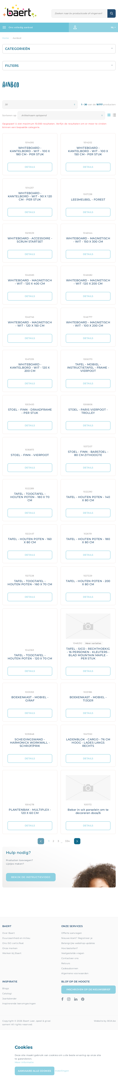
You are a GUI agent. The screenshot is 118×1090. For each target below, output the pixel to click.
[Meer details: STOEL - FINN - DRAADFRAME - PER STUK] (29, 408)
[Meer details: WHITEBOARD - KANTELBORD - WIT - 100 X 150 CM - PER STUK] (88, 148)
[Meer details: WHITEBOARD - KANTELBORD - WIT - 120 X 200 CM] (29, 364)
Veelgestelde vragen (72, 953)
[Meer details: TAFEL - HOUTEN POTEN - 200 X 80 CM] (88, 579)
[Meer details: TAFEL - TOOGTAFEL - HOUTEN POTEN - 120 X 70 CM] (29, 637)
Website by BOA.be (105, 1021)
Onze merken (9, 948)
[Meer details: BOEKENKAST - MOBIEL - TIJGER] (88, 696)
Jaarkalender (9, 998)
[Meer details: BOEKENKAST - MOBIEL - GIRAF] (29, 696)
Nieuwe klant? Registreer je (76, 938)
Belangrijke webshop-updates (78, 943)
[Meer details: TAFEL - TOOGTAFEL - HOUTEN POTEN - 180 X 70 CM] (29, 494)
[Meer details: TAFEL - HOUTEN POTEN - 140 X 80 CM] (88, 494)
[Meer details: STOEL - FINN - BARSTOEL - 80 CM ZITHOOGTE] (88, 450)
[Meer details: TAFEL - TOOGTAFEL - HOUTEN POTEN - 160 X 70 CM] (29, 579)
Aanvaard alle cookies (34, 1070)
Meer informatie (24, 1062)
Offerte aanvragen (71, 933)
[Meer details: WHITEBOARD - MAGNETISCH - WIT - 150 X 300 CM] (88, 237)
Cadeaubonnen (69, 968)
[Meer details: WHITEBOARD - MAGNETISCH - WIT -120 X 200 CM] (88, 279)
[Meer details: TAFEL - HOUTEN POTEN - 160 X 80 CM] (29, 537)
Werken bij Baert (11, 953)
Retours (65, 963)
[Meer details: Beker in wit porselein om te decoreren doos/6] (88, 795)
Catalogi (7, 993)
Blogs (5, 988)
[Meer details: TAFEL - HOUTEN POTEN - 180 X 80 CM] (88, 537)
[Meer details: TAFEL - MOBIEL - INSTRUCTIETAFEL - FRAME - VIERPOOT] (88, 364)
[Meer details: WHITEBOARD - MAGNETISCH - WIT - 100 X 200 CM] (88, 321)
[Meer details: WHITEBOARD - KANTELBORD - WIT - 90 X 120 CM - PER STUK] (29, 193)
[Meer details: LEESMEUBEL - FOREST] (88, 193)
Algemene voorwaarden (74, 973)
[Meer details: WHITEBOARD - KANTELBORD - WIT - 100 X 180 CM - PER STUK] (29, 148)
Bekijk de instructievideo (30, 877)
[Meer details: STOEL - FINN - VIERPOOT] (29, 450)
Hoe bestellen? (69, 948)
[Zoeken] (79, 13)
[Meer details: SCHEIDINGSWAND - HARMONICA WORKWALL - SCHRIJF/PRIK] (29, 739)
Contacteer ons (70, 958)
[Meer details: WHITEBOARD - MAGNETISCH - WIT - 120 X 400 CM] (29, 279)
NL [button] (112, 27)
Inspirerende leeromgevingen (19, 1003)
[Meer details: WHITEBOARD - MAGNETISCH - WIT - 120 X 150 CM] (29, 321)
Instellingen (62, 1070)
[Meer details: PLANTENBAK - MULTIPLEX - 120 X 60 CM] (29, 795)
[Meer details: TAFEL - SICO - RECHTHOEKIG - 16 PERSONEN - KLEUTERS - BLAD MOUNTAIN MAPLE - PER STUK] (88, 637)
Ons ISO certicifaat (13, 943)
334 (67, 841)
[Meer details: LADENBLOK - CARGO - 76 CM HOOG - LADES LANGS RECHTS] (88, 739)
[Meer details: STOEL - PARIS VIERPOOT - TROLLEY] (88, 408)
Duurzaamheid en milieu (16, 938)
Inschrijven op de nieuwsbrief (88, 989)
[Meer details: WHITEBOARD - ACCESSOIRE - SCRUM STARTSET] (29, 237)
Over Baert (8, 933)
